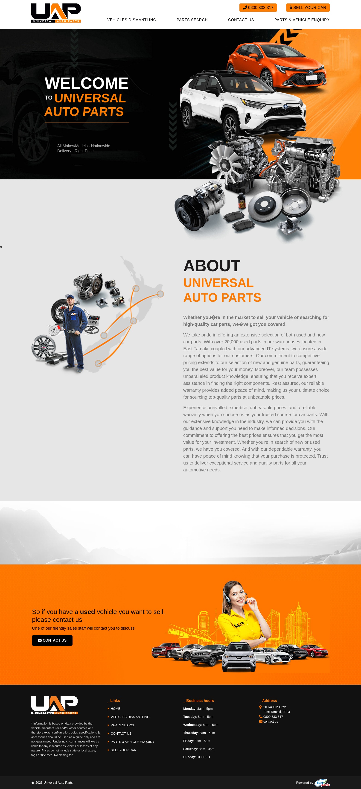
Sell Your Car (308, 7)
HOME (113, 708)
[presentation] (0, 246)
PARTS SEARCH (192, 20)
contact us (52, 640)
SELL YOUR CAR (121, 750)
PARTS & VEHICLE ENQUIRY (302, 20)
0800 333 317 (258, 7)
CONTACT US (241, 20)
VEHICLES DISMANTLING (131, 20)
